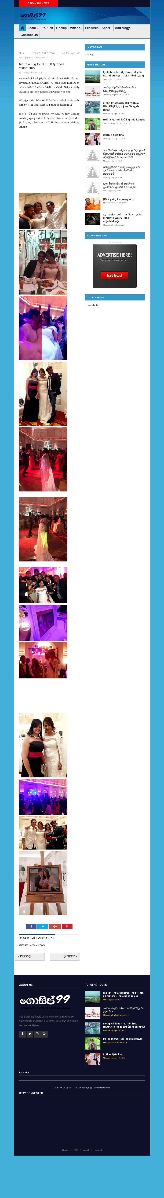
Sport (107, 28)
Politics (47, 28)
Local (32, 28)
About (86, 1192)
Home (22, 95)
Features (92, 28)
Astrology (123, 28)
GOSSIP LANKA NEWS (44, 95)
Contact (98, 1192)
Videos (76, 28)
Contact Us (29, 35)
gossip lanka (92, 305)
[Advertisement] (104, 15)
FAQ (76, 1192)
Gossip (61, 28)
